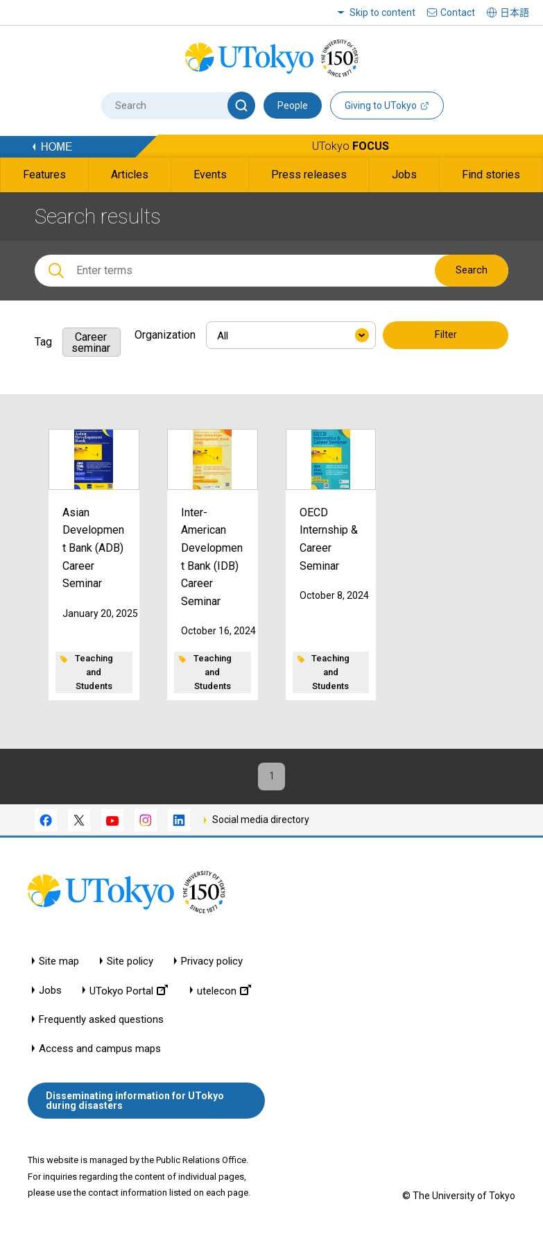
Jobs (50, 994)
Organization (165, 334)
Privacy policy (212, 965)
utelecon (224, 994)
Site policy (130, 965)
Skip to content (382, 12)
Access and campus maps (100, 1052)
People (292, 105)
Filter (446, 336)
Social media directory (260, 823)
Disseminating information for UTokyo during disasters (135, 1104)
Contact (457, 12)
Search (472, 270)
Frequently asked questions (101, 1023)
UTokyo (350, 146)
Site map (59, 965)
